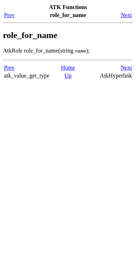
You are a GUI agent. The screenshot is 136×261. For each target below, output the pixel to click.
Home (68, 68)
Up (68, 75)
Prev (9, 15)
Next (126, 15)
